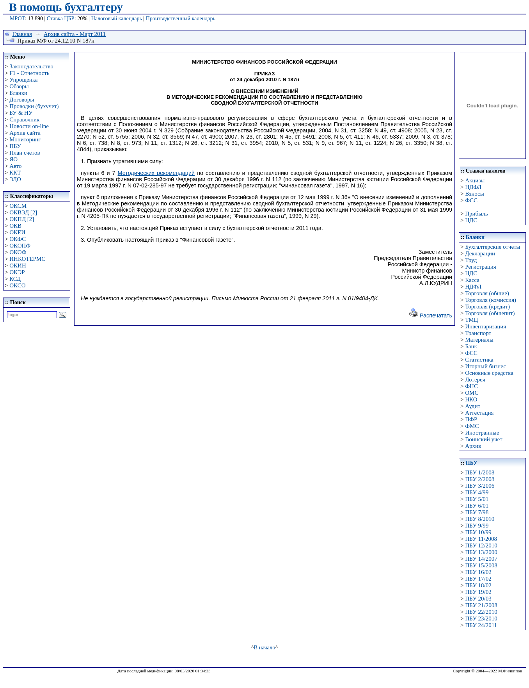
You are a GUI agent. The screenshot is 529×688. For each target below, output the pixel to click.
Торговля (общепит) (490, 313)
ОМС (471, 393)
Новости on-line (29, 126)
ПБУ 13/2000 (481, 552)
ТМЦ (471, 320)
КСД (15, 279)
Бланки (18, 93)
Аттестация (479, 413)
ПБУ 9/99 (476, 525)
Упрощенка (23, 80)
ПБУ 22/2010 (481, 612)
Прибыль (476, 213)
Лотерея (475, 379)
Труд (471, 260)
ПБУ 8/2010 (479, 519)
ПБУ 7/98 (476, 512)
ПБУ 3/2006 (479, 486)
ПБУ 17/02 (478, 579)
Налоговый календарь (116, 18)
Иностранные (482, 433)
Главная (22, 34)
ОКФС (17, 239)
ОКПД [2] (21, 219)
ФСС (471, 200)
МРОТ (17, 18)
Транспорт (478, 333)
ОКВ (15, 226)
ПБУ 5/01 (476, 499)
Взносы (474, 194)
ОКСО (17, 285)
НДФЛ (473, 187)
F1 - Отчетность (29, 73)
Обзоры (18, 86)
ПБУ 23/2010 (481, 618)
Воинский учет (483, 439)
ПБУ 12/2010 (481, 545)
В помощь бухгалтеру (66, 6)
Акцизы (475, 180)
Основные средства (489, 373)
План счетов (24, 153)
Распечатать (436, 315)
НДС (471, 220)
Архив (473, 446)
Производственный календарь (180, 18)
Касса (472, 280)
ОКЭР (17, 272)
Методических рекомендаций (156, 173)
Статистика (479, 359)
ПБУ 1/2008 (479, 472)
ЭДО (15, 179)
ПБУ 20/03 (478, 598)
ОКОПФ (19, 245)
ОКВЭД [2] (23, 212)
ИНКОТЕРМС (27, 259)
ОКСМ (18, 206)
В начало (264, 647)
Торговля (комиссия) (490, 300)
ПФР (471, 419)
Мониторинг (25, 139)
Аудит (472, 406)
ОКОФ (17, 252)
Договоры (21, 99)
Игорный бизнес (485, 366)
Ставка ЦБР (61, 18)
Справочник (24, 119)
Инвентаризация (485, 326)
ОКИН (17, 265)
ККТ (15, 172)
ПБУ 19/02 (478, 592)
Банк (471, 346)
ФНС (471, 386)
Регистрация (480, 267)
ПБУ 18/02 (478, 585)
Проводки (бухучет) (34, 106)
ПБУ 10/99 (478, 532)
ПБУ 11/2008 (481, 539)
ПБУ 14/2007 (481, 559)
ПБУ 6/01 (476, 506)
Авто (15, 166)
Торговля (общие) (487, 293)
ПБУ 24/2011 (481, 625)
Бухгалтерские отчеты (492, 247)
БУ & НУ (20, 113)
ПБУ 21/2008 (481, 605)
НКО (471, 399)
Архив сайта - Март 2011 (75, 34)
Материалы (479, 340)
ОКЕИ (17, 232)
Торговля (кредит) (487, 306)
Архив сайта (25, 133)
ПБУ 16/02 (478, 572)
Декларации (480, 253)
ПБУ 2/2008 (479, 479)
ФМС (472, 426)
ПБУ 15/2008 (481, 565)
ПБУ (15, 146)
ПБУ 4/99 (476, 492)
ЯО (13, 159)
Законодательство (31, 66)
